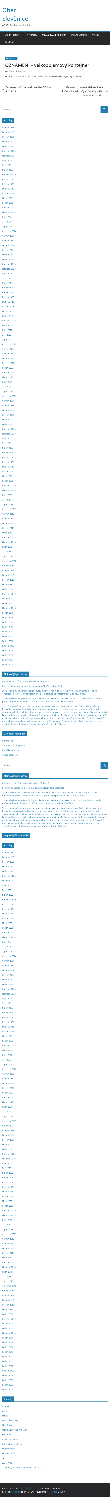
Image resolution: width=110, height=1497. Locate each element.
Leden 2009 (7, 650)
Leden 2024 (7, 259)
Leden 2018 (7, 589)
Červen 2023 (8, 292)
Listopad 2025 (9, 155)
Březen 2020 (8, 471)
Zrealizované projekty (54, 35)
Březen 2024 (8, 250)
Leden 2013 (7, 627)
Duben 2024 (8, 245)
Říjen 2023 (7, 273)
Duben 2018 (8, 575)
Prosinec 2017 (9, 594)
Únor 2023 (7, 311)
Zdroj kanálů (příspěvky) (13, 745)
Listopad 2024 (9, 212)
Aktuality (32, 35)
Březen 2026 (8, 137)
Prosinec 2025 (9, 151)
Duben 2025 (8, 188)
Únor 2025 (7, 198)
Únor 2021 (7, 419)
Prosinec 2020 (9, 429)
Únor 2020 (7, 476)
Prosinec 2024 (9, 207)
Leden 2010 (7, 641)
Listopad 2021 (9, 377)
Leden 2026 (7, 146)
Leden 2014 (7, 622)
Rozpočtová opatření (12, 1444)
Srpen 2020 (7, 448)
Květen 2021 (8, 405)
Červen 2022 (8, 349)
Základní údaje (79, 35)
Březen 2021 (8, 415)
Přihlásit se (7, 740)
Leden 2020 (7, 480)
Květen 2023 (8, 297)
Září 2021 (6, 386)
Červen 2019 (8, 513)
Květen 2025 (8, 184)
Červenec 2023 (9, 287)
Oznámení (7, 1434)
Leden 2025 (7, 202)
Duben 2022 (8, 358)
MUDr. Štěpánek (10, 1420)
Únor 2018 (7, 584)
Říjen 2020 (7, 438)
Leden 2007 (7, 660)
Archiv (95, 35)
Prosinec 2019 (9, 485)
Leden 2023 (7, 316)
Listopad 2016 (9, 608)
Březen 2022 (8, 363)
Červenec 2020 (9, 452)
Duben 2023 (8, 301)
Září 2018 (6, 551)
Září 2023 (6, 278)
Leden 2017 (7, 603)
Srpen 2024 (7, 226)
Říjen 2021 (7, 382)
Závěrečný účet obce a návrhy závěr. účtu (22, 1467)
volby (4, 1458)
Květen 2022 (8, 353)
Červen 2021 (8, 400)
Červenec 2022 (9, 344)
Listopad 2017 (9, 598)
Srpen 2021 (7, 391)
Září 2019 (6, 499)
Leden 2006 (7, 664)
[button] (20, 35)
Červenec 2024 (9, 231)
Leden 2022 (7, 367)
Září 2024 (6, 221)
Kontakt (9, 41)
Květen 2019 (8, 518)
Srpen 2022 (7, 339)
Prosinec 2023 (9, 264)
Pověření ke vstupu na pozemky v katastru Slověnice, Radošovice (33, 686)
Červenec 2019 (9, 509)
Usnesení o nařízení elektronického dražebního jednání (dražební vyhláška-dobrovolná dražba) (84, 91)
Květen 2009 (8, 645)
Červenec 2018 (9, 561)
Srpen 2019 (7, 504)
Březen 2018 (8, 579)
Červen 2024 (8, 235)
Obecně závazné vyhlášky (14, 1429)
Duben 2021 (8, 410)
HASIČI (5, 1415)
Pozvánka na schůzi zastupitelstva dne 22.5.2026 (25, 681)
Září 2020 (6, 443)
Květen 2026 (8, 127)
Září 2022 (6, 334)
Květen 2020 (8, 462)
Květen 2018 (8, 570)
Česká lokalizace (10, 754)
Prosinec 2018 (9, 537)
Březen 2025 (8, 193)
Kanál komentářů (10, 750)
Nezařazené (8, 1425)
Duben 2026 (8, 132)
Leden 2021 (7, 424)
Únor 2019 (7, 532)
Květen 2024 (8, 240)
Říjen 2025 (7, 160)
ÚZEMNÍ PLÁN (9, 1453)
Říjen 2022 (7, 330)
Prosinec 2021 (9, 372)
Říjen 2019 (7, 495)
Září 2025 (6, 165)
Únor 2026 (7, 141)
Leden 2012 (7, 631)
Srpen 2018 (7, 556)
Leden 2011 (7, 636)
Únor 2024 (7, 254)
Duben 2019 (8, 523)
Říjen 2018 (7, 546)
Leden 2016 (7, 612)
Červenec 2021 (9, 396)
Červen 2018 (8, 565)
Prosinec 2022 (9, 320)
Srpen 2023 (7, 283)
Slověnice (21, 71)
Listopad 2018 (9, 542)
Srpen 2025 (7, 169)
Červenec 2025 (9, 174)
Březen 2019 (8, 528)
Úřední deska (12, 35)
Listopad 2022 (9, 325)
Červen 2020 (8, 457)
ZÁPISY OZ (7, 1462)
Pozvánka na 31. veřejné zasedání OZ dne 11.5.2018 (26, 89)
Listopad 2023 (9, 268)
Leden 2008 (7, 655)
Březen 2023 (8, 306)
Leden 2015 (7, 617)
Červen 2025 (8, 179)
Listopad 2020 (9, 433)
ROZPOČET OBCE (10, 1439)
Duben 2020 (8, 466)
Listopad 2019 (9, 490)
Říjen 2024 (7, 217)
